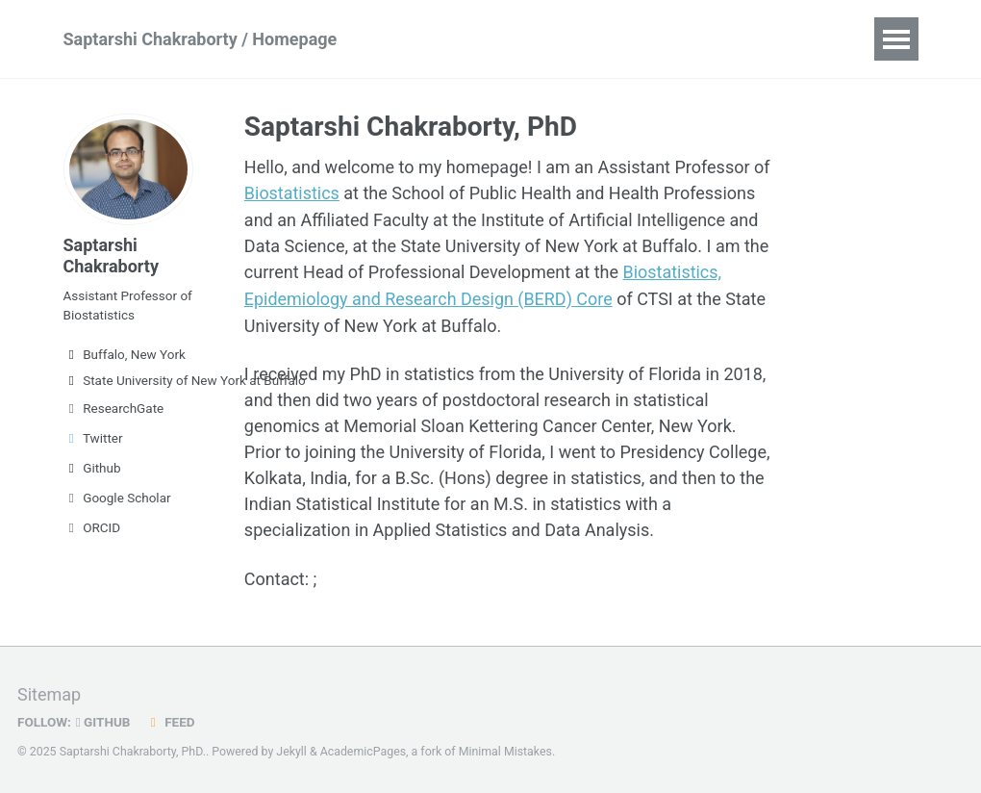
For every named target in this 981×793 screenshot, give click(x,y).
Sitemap (49, 692)
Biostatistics (292, 193)
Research (442, 39)
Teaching (677, 39)
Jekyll (291, 749)
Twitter (93, 438)
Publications (560, 39)
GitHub (103, 720)
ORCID (92, 527)
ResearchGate (113, 408)
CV (758, 39)
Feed (170, 720)
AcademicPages (363, 749)
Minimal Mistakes (505, 749)
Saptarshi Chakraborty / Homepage (200, 39)
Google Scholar (117, 497)
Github (92, 467)
